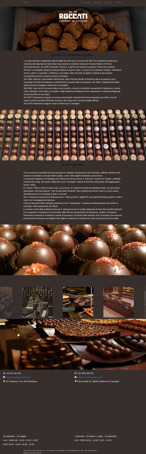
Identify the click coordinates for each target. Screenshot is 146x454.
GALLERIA (108, 2)
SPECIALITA (97, 2)
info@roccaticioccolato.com (18, 377)
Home (25, 3)
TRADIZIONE (85, 2)
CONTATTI (119, 2)
